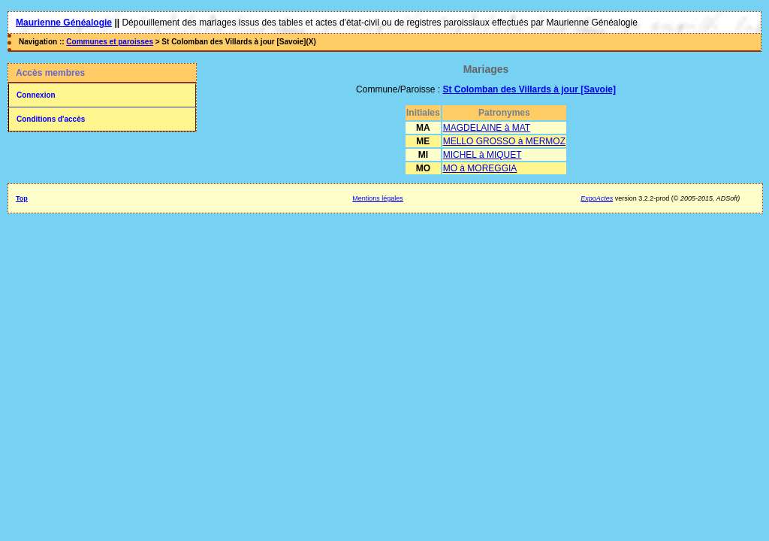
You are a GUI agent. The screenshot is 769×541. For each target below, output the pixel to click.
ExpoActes (597, 198)
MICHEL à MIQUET (482, 155)
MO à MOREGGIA (480, 168)
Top (22, 198)
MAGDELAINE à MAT (486, 127)
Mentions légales (377, 198)
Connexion (36, 95)
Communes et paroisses (109, 42)
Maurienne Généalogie (64, 22)
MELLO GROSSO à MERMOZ (504, 141)
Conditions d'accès (51, 119)
